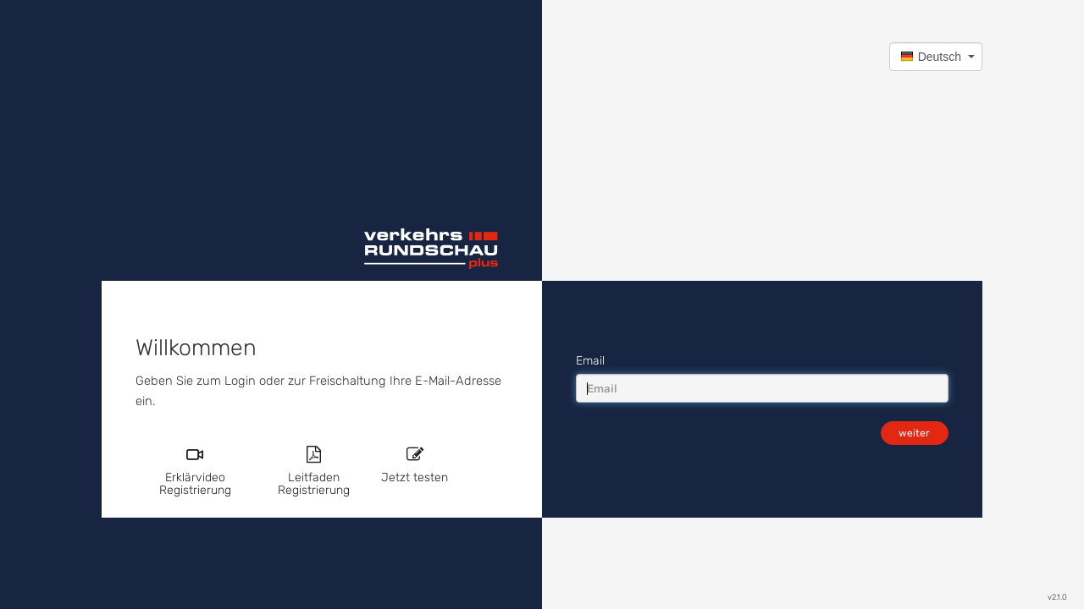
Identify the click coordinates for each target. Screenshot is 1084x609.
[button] (935, 56)
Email (590, 361)
